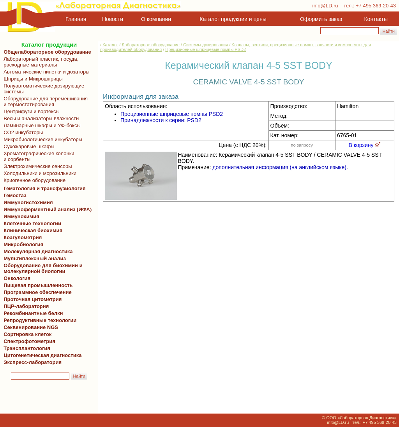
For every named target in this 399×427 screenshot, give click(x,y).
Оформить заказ (321, 19)
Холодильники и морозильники (38, 173)
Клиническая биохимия (31, 230)
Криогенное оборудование (33, 180)
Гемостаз (15, 195)
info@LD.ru (325, 6)
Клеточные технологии (31, 223)
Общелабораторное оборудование (46, 52)
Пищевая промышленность (38, 285)
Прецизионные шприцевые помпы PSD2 (205, 49)
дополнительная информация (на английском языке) (279, 167)
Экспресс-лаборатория (32, 362)
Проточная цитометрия (31, 299)
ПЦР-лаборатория (25, 306)
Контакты (376, 19)
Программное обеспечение (37, 292)
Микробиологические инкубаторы (41, 139)
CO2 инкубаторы (22, 132)
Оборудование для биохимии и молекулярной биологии (42, 268)
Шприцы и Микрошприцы (32, 79)
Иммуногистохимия (27, 202)
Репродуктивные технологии (38, 320)
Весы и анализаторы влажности (40, 118)
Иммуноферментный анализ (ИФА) (46, 209)
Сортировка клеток (26, 334)
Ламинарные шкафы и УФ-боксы (41, 125)
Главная (76, 19)
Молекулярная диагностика (36, 251)
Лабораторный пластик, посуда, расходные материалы (39, 62)
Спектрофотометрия (29, 341)
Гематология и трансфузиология (43, 188)
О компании (155, 19)
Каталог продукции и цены (233, 19)
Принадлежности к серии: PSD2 (160, 120)
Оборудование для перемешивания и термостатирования (44, 101)
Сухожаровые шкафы (28, 146)
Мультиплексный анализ (35, 258)
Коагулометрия (22, 237)
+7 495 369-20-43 (376, 6)
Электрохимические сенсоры (36, 166)
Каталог (110, 44)
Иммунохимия (21, 216)
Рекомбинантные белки (32, 313)
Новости (113, 19)
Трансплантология (25, 348)
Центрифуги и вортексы (30, 111)
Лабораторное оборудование (151, 44)
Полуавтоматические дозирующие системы (42, 88)
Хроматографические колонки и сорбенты (37, 156)
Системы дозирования (205, 44)
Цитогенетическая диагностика (41, 355)
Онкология (17, 278)
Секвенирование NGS (29, 327)
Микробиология (23, 244)
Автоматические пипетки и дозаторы (45, 72)
